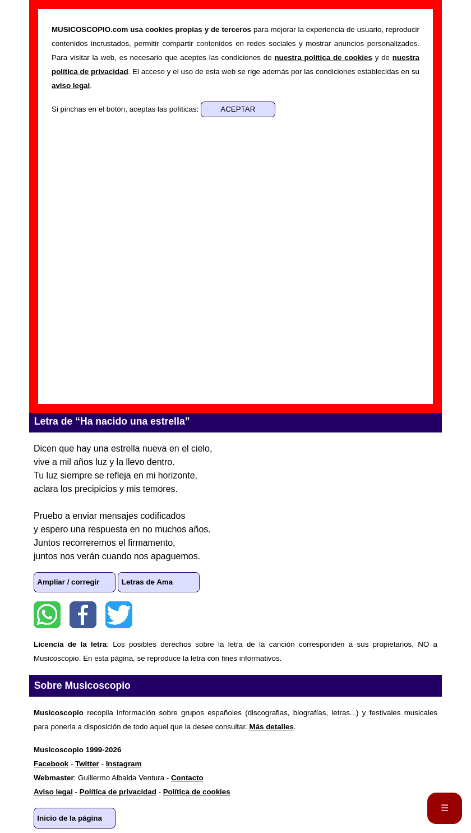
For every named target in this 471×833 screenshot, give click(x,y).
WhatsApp (47, 614)
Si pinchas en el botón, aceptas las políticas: (126, 109)
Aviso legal (53, 792)
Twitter (118, 614)
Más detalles (272, 726)
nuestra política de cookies (323, 57)
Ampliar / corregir (68, 582)
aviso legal (71, 85)
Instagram (124, 764)
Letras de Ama (147, 582)
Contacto (187, 778)
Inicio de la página (69, 818)
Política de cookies (196, 792)
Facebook (83, 614)
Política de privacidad (118, 792)
